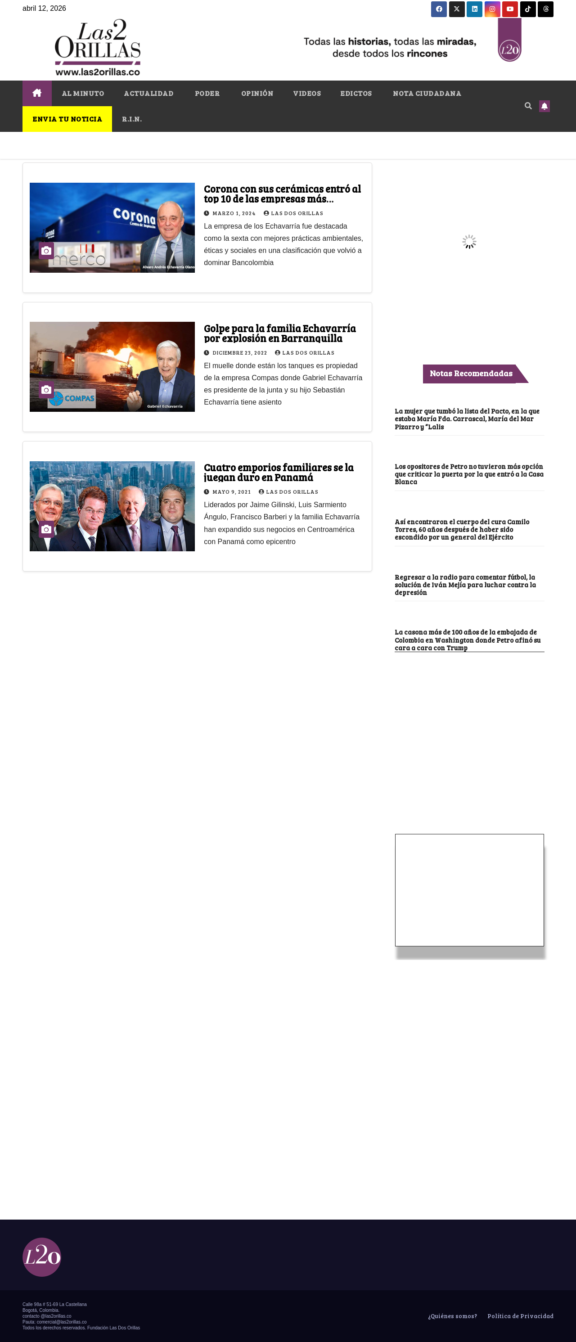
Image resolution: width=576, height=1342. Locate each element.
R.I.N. (132, 118)
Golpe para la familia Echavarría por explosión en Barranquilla (280, 333)
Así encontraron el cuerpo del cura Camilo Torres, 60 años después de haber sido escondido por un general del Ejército (462, 529)
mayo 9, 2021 (232, 491)
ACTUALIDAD (148, 93)
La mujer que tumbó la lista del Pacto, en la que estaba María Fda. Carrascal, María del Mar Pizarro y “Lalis (467, 418)
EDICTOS (356, 93)
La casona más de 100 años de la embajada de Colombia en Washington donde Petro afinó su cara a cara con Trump (467, 639)
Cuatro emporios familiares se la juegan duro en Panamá (279, 472)
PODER (206, 93)
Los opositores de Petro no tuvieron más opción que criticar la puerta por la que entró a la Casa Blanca (469, 474)
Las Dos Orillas (294, 212)
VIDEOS (306, 93)
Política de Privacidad (520, 1316)
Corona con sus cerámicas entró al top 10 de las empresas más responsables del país (282, 198)
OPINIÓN (256, 93)
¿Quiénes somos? (452, 1316)
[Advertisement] (469, 719)
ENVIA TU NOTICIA (67, 118)
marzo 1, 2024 (235, 212)
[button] (528, 105)
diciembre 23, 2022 (241, 352)
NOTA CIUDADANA (427, 93)
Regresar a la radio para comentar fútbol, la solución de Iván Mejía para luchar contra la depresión (465, 584)
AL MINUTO (83, 93)
